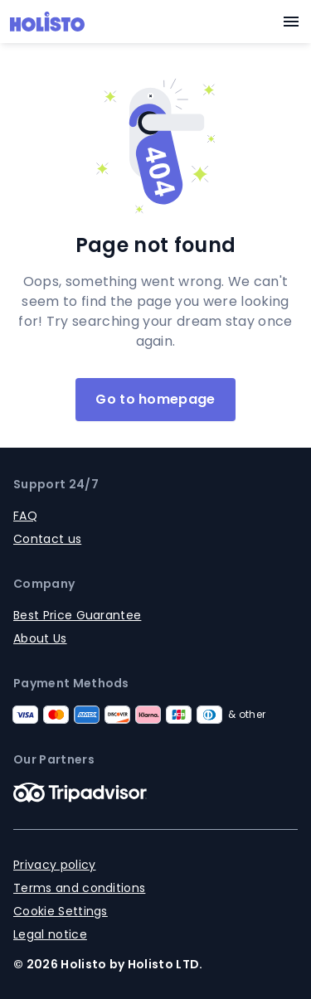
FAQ (25, 515)
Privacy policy (54, 864)
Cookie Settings (60, 911)
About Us (40, 638)
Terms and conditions (79, 888)
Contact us (47, 539)
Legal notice (50, 934)
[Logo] (47, 22)
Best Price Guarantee (77, 615)
